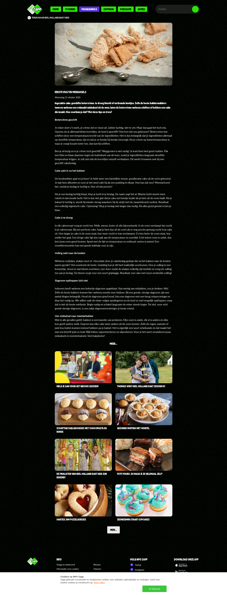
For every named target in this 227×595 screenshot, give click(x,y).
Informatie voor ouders (68, 569)
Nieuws (97, 564)
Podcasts (125, 9)
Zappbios (109, 9)
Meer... (113, 529)
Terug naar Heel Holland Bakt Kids (50, 17)
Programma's (89, 9)
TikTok (135, 564)
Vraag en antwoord (66, 564)
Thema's (97, 569)
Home (56, 9)
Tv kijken (70, 9)
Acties (141, 9)
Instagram (137, 569)
